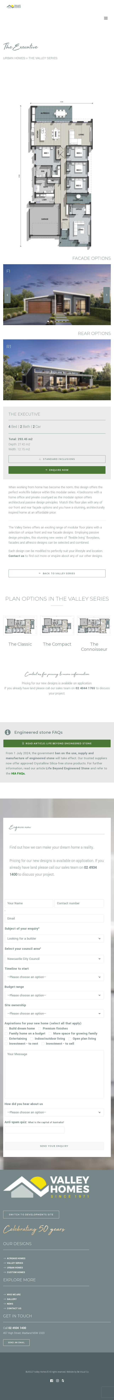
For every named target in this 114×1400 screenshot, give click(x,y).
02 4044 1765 (85, 688)
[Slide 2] (51, 321)
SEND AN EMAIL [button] (16, 1342)
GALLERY (12, 1299)
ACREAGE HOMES (16, 1258)
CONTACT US (14, 1308)
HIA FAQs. (18, 773)
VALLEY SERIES (15, 1263)
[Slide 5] (62, 321)
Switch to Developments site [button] (31, 1214)
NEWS (10, 1303)
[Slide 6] (66, 321)
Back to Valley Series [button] (57, 573)
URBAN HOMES (15, 1267)
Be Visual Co (83, 1371)
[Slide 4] (59, 321)
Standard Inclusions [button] (57, 459)
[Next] (106, 303)
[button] (20, 625)
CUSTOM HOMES (16, 1272)
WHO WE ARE (14, 1294)
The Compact (57, 644)
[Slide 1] (48, 321)
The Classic (20, 644)
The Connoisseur (94, 647)
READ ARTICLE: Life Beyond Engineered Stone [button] (57, 743)
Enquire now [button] (57, 470)
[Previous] (7, 303)
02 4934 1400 (17, 1328)
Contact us (16, 556)
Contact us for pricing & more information (57, 674)
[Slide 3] (55, 321)
